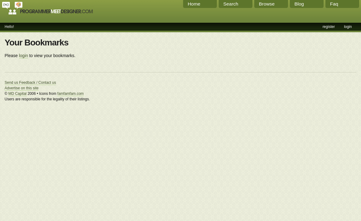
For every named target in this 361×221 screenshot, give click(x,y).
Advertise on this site (22, 88)
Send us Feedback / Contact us (30, 82)
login (348, 27)
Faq (334, 3)
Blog (299, 3)
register (329, 27)
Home (194, 3)
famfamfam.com (70, 93)
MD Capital (17, 93)
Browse (267, 3)
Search (230, 3)
